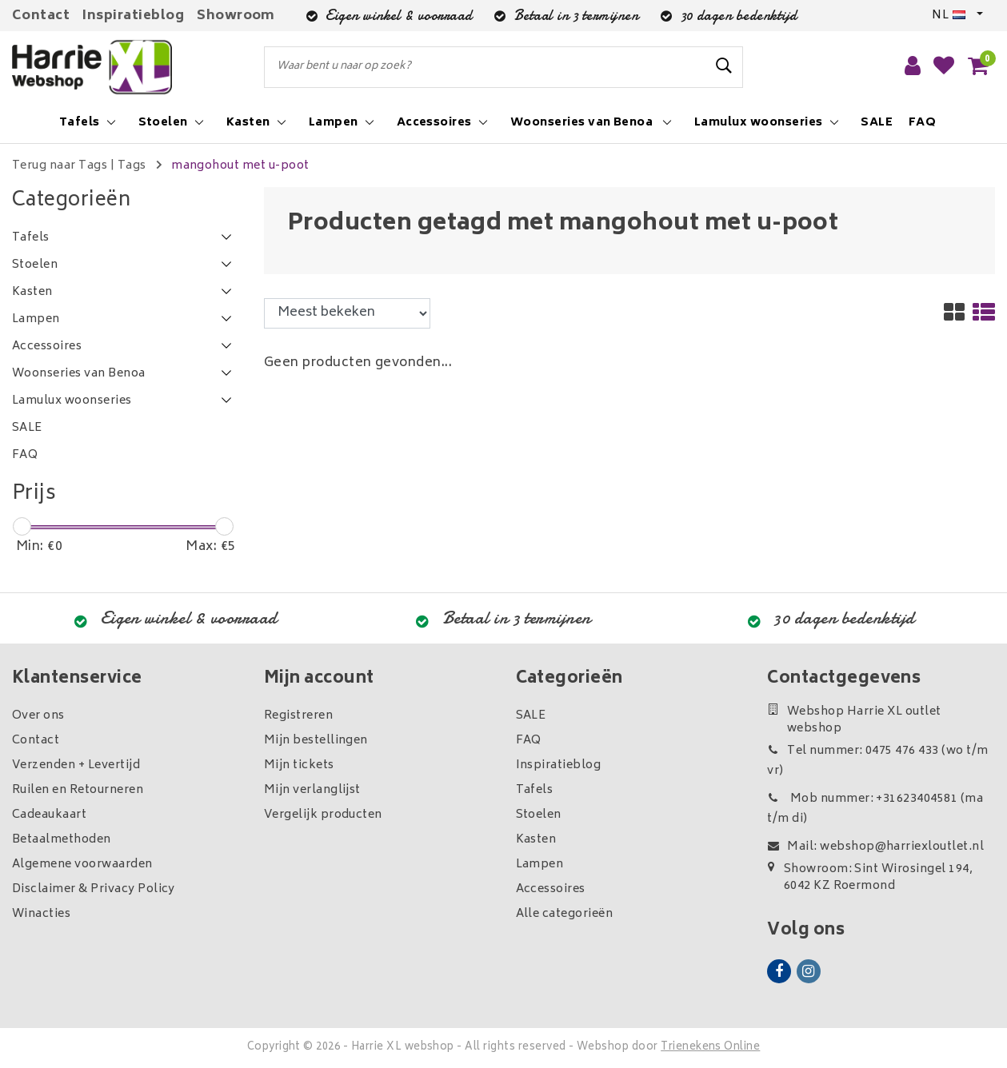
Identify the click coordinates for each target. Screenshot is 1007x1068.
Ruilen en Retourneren (77, 790)
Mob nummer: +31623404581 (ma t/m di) (875, 809)
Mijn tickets (299, 765)
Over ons (38, 716)
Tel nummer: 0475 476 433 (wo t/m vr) (877, 761)
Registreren (298, 716)
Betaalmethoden (61, 840)
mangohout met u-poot (240, 166)
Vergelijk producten (323, 815)
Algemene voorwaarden (82, 865)
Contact (41, 16)
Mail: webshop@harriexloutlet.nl (875, 847)
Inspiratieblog (133, 16)
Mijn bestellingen (316, 741)
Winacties (41, 914)
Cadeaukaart (49, 815)
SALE (531, 716)
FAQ (528, 741)
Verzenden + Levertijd (76, 765)
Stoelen (538, 815)
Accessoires (550, 889)
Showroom (236, 16)
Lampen (540, 865)
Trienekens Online (710, 1047)
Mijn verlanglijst (312, 790)
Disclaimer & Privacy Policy (93, 889)
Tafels (534, 790)
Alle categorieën (564, 914)
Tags (132, 166)
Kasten (536, 840)
